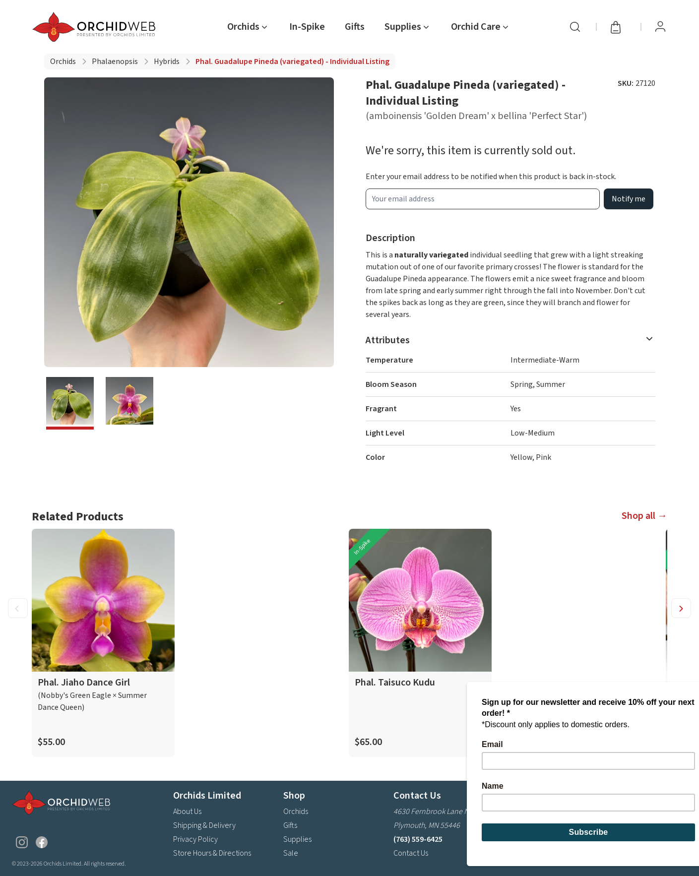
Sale (290, 853)
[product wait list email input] (483, 198)
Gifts (355, 27)
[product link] (103, 643)
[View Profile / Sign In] (660, 27)
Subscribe (660, 828)
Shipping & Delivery (204, 825)
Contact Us (410, 853)
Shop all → (644, 516)
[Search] (575, 27)
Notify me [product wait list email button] (628, 198)
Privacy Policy (195, 839)
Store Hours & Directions (212, 853)
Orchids (63, 61)
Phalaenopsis (115, 61)
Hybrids (167, 61)
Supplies (297, 839)
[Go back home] (96, 27)
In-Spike (307, 27)
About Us (187, 811)
